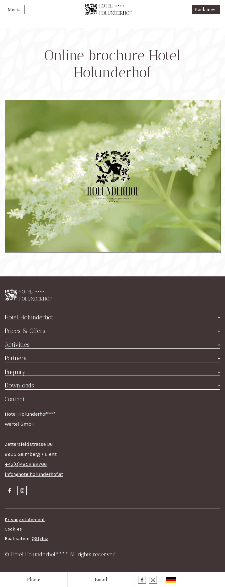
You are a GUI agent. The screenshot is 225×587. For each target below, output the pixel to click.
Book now (205, 9)
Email (101, 579)
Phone (33, 579)
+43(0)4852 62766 (26, 464)
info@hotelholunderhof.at (34, 474)
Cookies (13, 529)
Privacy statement (25, 519)
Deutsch (171, 580)
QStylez (40, 538)
